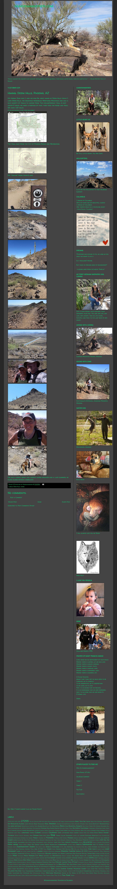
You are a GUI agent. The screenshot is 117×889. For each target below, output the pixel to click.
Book (66, 826)
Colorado (53, 832)
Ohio (74, 860)
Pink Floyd (52, 862)
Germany (97, 838)
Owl (90, 860)
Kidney (86, 849)
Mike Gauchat (77, 853)
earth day (76, 835)
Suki (53, 868)
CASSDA (37, 830)
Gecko (86, 838)
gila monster (105, 838)
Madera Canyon (68, 851)
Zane (68, 875)
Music (102, 856)
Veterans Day (27, 873)
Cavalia (57, 830)
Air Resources (13, 824)
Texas (23, 871)
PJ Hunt (75, 862)
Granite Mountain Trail (68, 840)
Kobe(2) (94, 849)
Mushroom (96, 856)
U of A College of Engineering (82, 871)
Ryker (75, 864)
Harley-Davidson (71, 842)
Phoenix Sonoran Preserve (39, 862)
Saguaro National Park (15, 866)
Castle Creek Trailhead (47, 830)
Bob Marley (56, 826)
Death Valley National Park (24, 835)
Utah (107, 871)
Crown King (82, 832)
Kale (45, 849)
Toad (56, 871)
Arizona (52, 823)
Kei (72, 849)
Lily (21, 851)
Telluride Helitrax (14, 871)
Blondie (40, 826)
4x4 (40, 821)
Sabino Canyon (81, 864)
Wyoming (35, 875)
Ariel (46, 824)
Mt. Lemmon (88, 856)
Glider (19, 840)
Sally (23, 866)
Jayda (40, 847)
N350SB (74, 858)
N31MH (64, 858)
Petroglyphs (105, 860)
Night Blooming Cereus (63, 860)
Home (39, 502)
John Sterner (92, 847)
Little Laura (27, 851)
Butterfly (76, 828)
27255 (25, 821)
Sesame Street (81, 866)
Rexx (60, 864)
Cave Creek (63, 830)
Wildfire (100, 873)
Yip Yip (60, 875)
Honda (21, 844)
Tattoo (107, 869)
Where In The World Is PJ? (71, 873)
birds (12, 826)
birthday (18, 826)
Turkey (70, 871)
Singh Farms (95, 866)
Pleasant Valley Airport (86, 862)
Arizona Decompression (64, 824)
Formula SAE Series (60, 838)
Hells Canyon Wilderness (101, 842)
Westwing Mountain (53, 873)
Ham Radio (28, 842)
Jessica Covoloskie (52, 847)
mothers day (48, 856)
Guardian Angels (94, 840)
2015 (19, 821)
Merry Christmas (66, 853)
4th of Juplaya (34, 821)
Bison (23, 826)
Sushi (88, 869)
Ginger (10, 840)
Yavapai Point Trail (52, 875)
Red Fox (55, 864)
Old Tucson (79, 860)
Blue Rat (49, 826)
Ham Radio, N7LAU (83, 772)
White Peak (93, 873)
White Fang (85, 873)
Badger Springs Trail (81, 824)
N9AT (96, 858)
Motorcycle (57, 856)
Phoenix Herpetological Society (21, 862)
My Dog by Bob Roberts (28, 858)
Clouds (38, 832)
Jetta (61, 847)
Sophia (107, 866)
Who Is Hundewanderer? (85, 768)
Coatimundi (44, 832)
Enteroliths (105, 835)
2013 (16, 821)
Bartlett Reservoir (99, 824)
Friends (70, 838)
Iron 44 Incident (98, 844)
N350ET (68, 858)
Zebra (72, 875)
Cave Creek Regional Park (75, 830)
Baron (91, 824)
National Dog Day (104, 858)
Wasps (43, 873)
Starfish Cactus (45, 869)
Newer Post (12, 502)
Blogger (70, 880)
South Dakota (29, 869)
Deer (48, 835)
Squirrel (37, 869)
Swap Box (94, 869)
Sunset (83, 869)
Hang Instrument (37, 842)
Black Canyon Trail (31, 826)
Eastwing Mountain (91, 835)
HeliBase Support (82, 777)
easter (82, 835)
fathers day (42, 838)
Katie (54, 849)
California (84, 828)
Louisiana (58, 851)
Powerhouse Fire (99, 862)
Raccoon (32, 864)
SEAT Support (72, 866)
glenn (15, 840)
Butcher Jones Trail (66, 828)
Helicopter (87, 842)
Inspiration (87, 844)
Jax (37, 847)
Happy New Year (59, 842)
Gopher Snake (35, 840)
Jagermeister (23, 846)
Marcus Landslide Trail (95, 851)
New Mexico (27, 860)
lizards (40, 851)
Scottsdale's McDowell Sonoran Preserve (54, 866)
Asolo (73, 824)
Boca (62, 826)
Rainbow (42, 864)
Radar (37, 864)
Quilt (27, 864)
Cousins (76, 833)
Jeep (44, 847)
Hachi (15, 842)
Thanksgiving (30, 871)
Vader (10, 873)
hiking (22, 487)
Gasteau (81, 838)
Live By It (34, 851)
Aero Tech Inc (80, 821)
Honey (25, 844)
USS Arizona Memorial (99, 871)
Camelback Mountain (95, 828)
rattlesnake (49, 864)
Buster (57, 828)
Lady (103, 849)
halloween (21, 842)
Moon (26, 856)
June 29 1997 (38, 849)
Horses (47, 844)
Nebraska (11, 860)
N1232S (42, 858)
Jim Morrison (68, 847)
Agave (88, 821)
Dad (88, 832)
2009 (9, 821)
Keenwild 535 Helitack (63, 849)
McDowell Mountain (17, 853)
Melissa (48, 853)
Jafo (14, 847)
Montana (20, 856)
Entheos (10, 838)
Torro (60, 871)
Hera (10, 844)
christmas (25, 832)
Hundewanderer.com (34, 6)
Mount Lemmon (66, 856)
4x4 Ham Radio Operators (50, 821)
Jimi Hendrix (77, 847)
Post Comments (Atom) (26, 506)
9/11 (59, 821)
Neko (16, 860)
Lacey (99, 849)
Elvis (99, 835)
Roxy (68, 864)
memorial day (56, 853)
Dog (53, 835)
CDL (85, 830)
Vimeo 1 (79, 781)
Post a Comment (16, 497)
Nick (54, 860)
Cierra (32, 833)
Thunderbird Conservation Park (44, 871)
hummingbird (62, 844)
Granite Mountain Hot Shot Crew (50, 840)
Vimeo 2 (79, 785)
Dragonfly (69, 835)
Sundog (58, 869)
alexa (26, 824)
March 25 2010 (82, 851)
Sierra (89, 866)
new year (35, 860)
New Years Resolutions (45, 860)
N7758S (86, 858)
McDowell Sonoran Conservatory (34, 853)
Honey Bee (30, 844)
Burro (52, 828)
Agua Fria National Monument (100, 821)
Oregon (86, 860)
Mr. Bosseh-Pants (78, 856)
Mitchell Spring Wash (89, 853)
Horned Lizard (39, 844)
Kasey (49, 849)
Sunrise (63, 869)
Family (35, 838)
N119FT (37, 858)
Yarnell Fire (42, 875)
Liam (18, 851)
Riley (64, 864)
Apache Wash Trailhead (36, 824)
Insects (79, 844)
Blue (44, 826)
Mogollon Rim (100, 853)
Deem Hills (56, 98)
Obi (72, 860)
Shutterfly (80, 794)
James (32, 846)
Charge (102, 830)
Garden (76, 838)
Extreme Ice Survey (27, 838)
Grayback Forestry (82, 840)
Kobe (90, 849)
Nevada (20, 860)
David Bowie (94, 833)
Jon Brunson (102, 847)
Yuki (63, 875)
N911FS (91, 858)
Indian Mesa (72, 844)
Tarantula (101, 869)
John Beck (84, 847)
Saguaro (89, 864)
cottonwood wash (67, 833)
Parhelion (98, 860)
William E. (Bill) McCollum (24, 875)
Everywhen (16, 838)
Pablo (93, 860)
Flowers (50, 837)
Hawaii (80, 842)
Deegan (36, 835)
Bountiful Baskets (75, 826)
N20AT (53, 858)
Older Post (66, 502)
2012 (12, 821)
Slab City (102, 866)
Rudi (71, 864)
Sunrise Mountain (74, 869)
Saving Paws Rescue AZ (33, 866)
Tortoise (64, 871)
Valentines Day (17, 873)
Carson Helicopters (28, 830)
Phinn (10, 862)
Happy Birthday (48, 842)
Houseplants (54, 844)
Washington (36, 873)
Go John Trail (26, 840)
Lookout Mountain (48, 851)
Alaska (21, 824)
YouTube (79, 789)
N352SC (80, 858)
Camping (13, 830)
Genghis (91, 838)
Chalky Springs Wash (93, 830)
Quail (24, 864)
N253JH (58, 858)
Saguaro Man (105, 864)
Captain (19, 830)
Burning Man (45, 828)
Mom (15, 855)
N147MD (47, 858)
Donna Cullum (60, 835)
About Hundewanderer (68, 821)
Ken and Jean (78, 849)
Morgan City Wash (36, 856)
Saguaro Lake (96, 864)
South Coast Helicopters (16, 869)
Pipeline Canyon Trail (63, 862)
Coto (59, 832)
